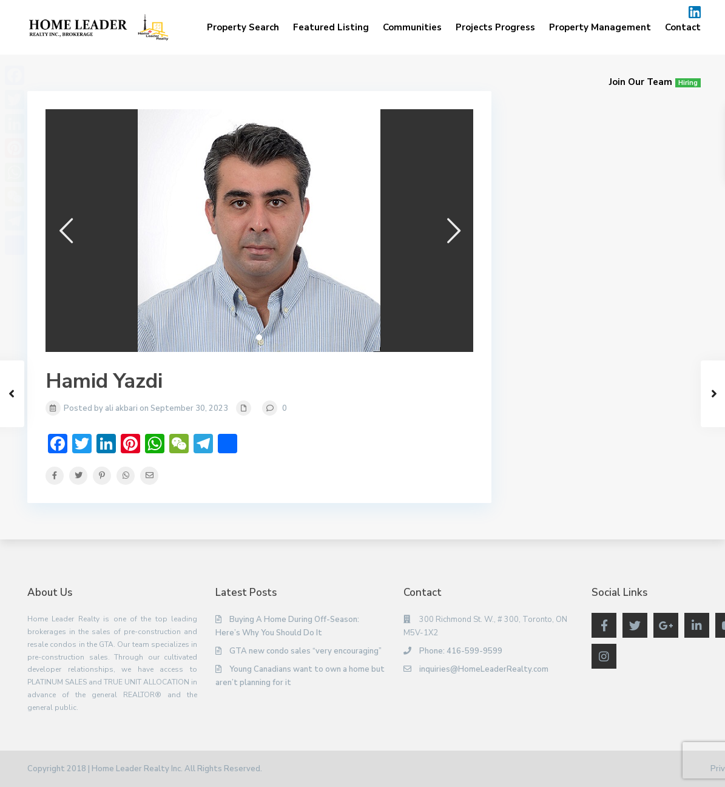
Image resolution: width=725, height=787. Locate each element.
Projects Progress (495, 27)
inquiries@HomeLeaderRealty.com (483, 669)
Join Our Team (655, 82)
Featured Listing (331, 27)
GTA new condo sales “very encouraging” (305, 651)
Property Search (243, 27)
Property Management (600, 27)
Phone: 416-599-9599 (460, 651)
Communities (412, 27)
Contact (683, 27)
